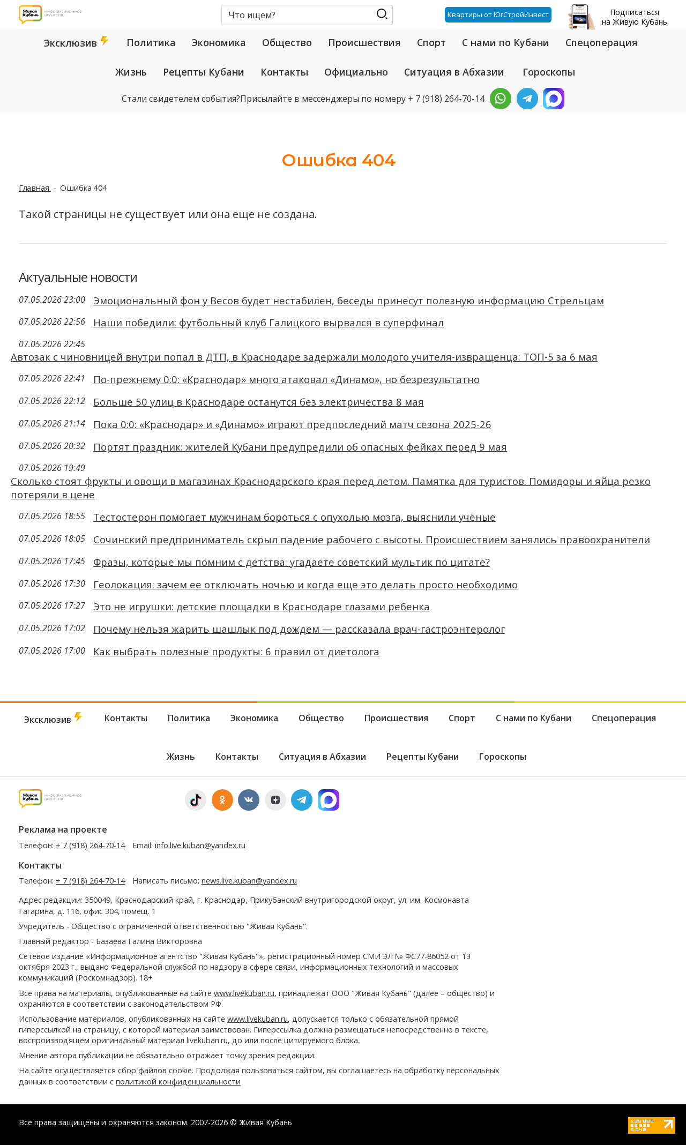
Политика (151, 42)
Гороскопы (549, 71)
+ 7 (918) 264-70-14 (90, 845)
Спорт (431, 42)
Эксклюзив (77, 42)
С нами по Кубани (505, 42)
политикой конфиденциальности (178, 1081)
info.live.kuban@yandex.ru (200, 845)
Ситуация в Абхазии (454, 71)
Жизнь (131, 71)
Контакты (284, 71)
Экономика (219, 42)
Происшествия (364, 42)
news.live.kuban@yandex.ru (249, 880)
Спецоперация (601, 42)
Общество (287, 42)
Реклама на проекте (63, 829)
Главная (35, 187)
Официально (356, 71)
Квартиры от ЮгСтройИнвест (498, 14)
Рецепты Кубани (203, 71)
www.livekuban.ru (244, 993)
